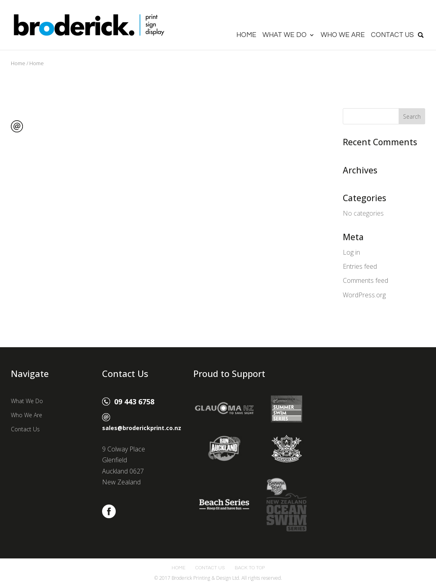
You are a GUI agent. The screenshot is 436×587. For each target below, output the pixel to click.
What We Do (284, 35)
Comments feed (365, 280)
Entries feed (360, 266)
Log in (351, 252)
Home (246, 35)
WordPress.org (364, 294)
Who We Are (343, 35)
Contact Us (392, 35)
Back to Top (250, 568)
